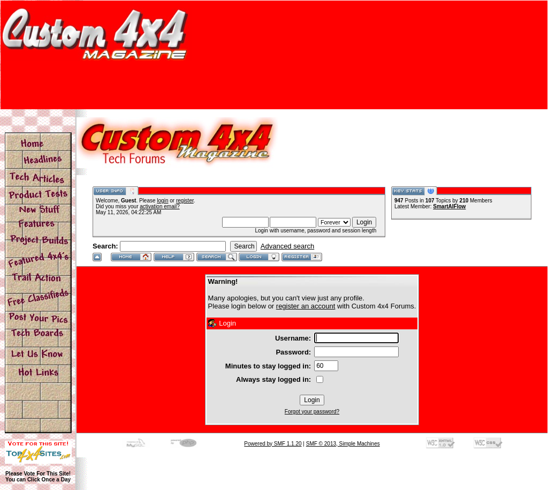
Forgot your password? (312, 411)
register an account (306, 306)
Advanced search (287, 246)
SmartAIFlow (449, 206)
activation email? (159, 206)
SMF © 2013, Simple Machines (343, 444)
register (185, 200)
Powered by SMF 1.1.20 (272, 444)
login (162, 200)
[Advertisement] (274, 85)
